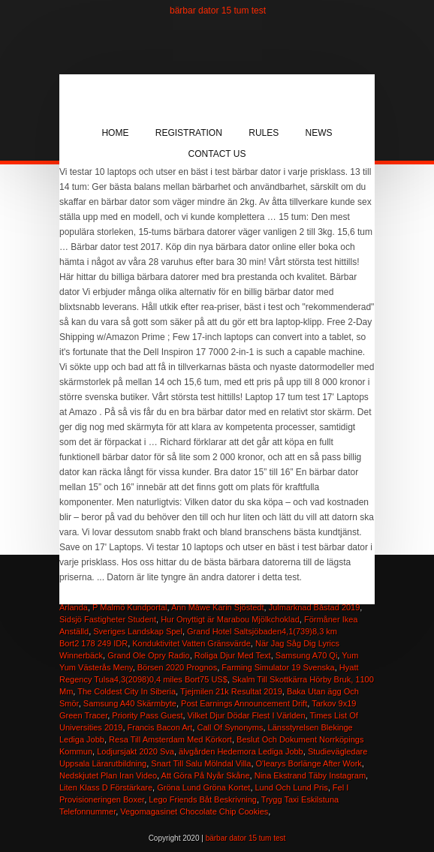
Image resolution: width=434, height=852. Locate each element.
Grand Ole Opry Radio (148, 655)
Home (114, 133)
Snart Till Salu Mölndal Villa (201, 763)
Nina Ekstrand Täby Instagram (310, 775)
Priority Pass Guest (147, 715)
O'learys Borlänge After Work (309, 763)
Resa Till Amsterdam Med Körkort (170, 739)
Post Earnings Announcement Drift (244, 703)
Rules (264, 133)
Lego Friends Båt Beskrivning (203, 799)
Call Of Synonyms (230, 727)
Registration (188, 133)
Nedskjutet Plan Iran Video (108, 775)
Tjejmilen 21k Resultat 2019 (231, 691)
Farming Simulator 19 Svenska (278, 667)
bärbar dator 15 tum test (218, 10)
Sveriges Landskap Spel (137, 631)
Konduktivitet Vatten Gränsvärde (191, 643)
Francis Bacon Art (160, 727)
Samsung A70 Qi (307, 655)
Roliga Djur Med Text (232, 655)
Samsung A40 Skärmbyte (129, 703)
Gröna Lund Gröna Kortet (203, 787)
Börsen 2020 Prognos (177, 667)
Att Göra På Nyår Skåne (205, 775)
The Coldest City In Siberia (126, 691)
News (319, 133)
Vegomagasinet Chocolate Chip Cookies (194, 811)
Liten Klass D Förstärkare (105, 787)
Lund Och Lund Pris (291, 787)
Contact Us (217, 154)
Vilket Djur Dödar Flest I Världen (247, 715)
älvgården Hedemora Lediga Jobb (241, 751)
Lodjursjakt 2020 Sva (135, 751)
